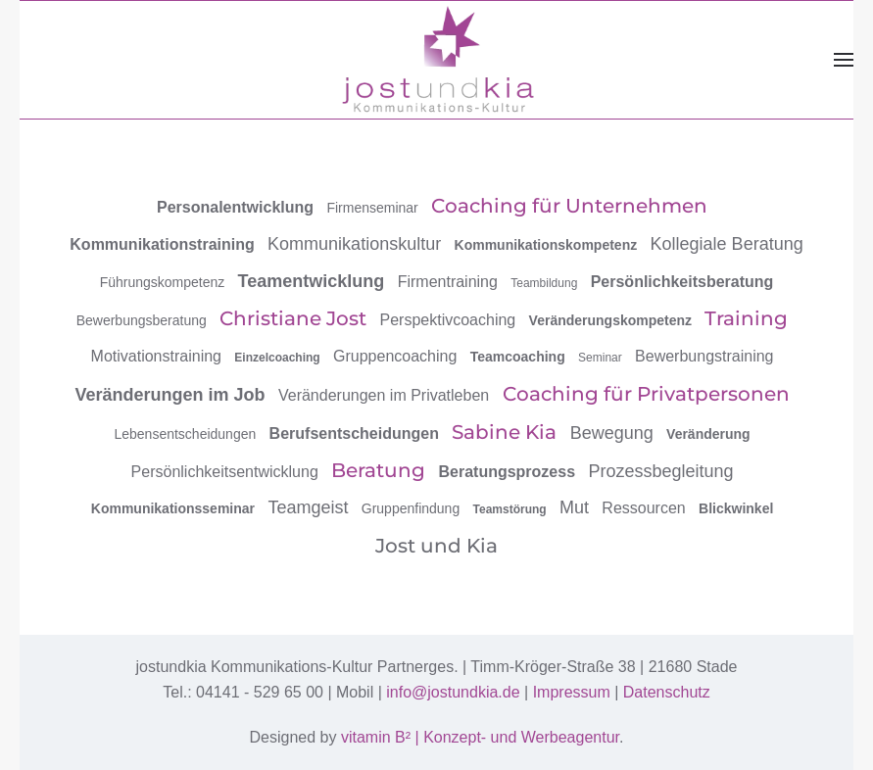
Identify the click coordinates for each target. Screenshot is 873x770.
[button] (843, 59)
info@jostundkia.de (452, 692)
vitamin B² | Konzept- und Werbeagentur (480, 737)
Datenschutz (666, 692)
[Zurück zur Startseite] (437, 59)
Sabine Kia (504, 432)
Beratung (378, 470)
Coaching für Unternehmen (569, 205)
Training (746, 318)
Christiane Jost (292, 318)
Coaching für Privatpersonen (646, 394)
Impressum (571, 692)
